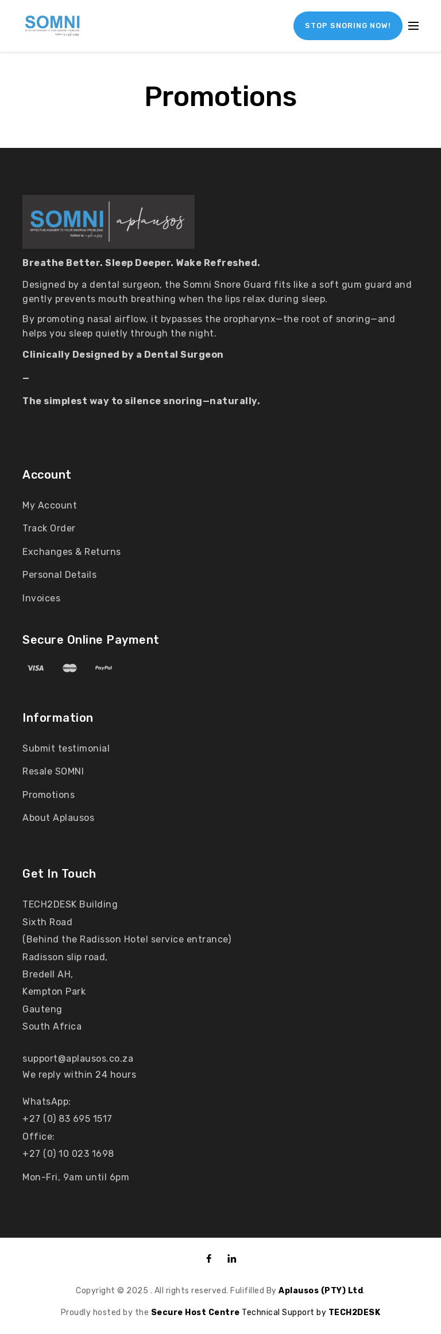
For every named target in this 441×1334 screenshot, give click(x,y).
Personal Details (59, 574)
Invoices (41, 598)
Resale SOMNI (53, 771)
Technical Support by (239, 1312)
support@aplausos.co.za (77, 1058)
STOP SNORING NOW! (348, 25)
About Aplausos (58, 817)
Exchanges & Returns (71, 551)
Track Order (49, 528)
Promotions (48, 794)
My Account (49, 505)
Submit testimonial (66, 748)
